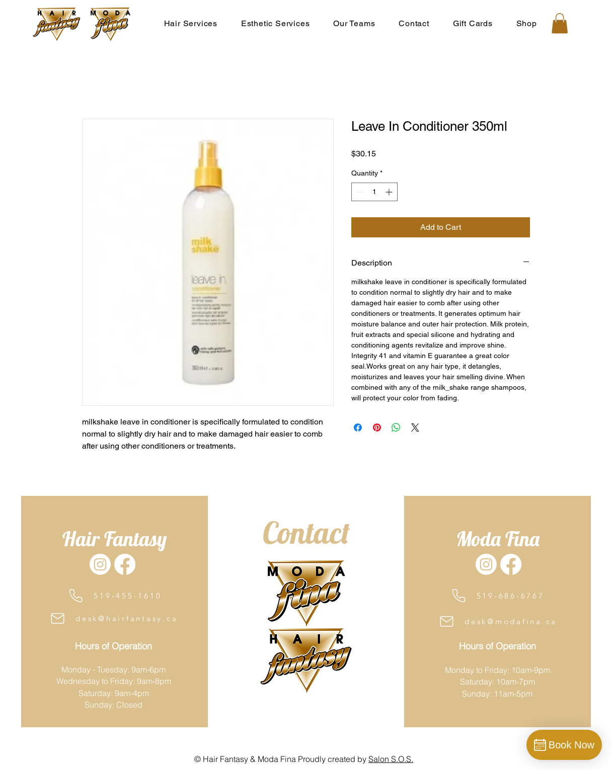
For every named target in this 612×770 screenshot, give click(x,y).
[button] (354, 23)
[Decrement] (359, 192)
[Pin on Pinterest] (377, 427)
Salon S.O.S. (390, 759)
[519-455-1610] (114, 595)
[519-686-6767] (497, 595)
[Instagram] (100, 564)
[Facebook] (124, 564)
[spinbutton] (374, 192)
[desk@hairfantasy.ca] (113, 618)
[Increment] (390, 192)
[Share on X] (415, 427)
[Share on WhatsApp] (396, 427)
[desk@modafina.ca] (497, 621)
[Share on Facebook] (358, 427)
